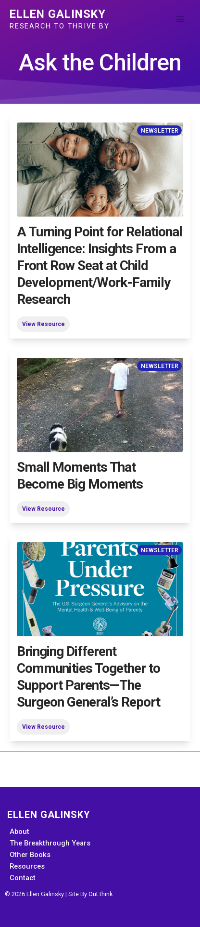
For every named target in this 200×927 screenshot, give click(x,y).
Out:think (100, 894)
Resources (27, 866)
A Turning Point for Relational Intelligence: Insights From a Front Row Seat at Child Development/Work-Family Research (99, 265)
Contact (23, 877)
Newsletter (159, 130)
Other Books (30, 854)
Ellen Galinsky (58, 14)
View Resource (43, 324)
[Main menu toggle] (180, 19)
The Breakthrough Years (50, 843)
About (19, 831)
